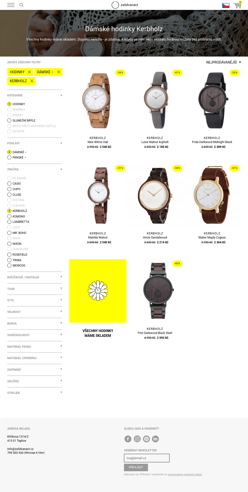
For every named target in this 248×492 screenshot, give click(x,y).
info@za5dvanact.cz (20, 449)
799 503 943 (15, 453)
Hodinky (17, 72)
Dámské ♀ (45, 72)
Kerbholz (18, 81)
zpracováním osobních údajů (185, 474)
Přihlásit (136, 467)
